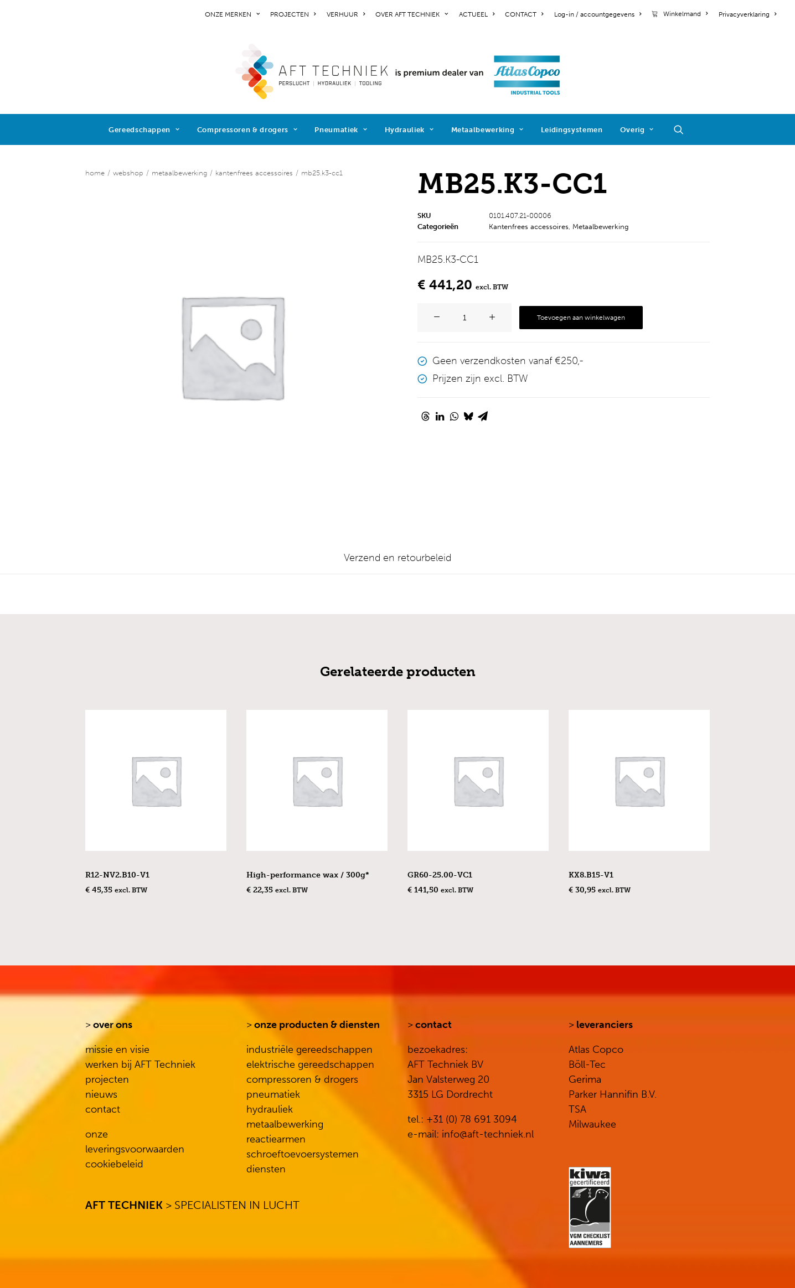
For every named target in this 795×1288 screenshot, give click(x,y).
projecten (107, 1079)
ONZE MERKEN (232, 14)
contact (102, 1109)
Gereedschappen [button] (144, 130)
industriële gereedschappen (309, 1049)
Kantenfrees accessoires (254, 173)
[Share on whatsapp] (454, 416)
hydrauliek (269, 1109)
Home (95, 173)
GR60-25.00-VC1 (439, 875)
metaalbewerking (284, 1124)
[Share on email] (482, 416)
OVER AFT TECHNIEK (411, 14)
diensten (266, 1169)
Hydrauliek (409, 130)
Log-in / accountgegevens (597, 14)
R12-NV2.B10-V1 (117, 875)
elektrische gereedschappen (310, 1064)
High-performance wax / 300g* (307, 875)
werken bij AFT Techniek (140, 1064)
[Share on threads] (425, 416)
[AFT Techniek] (397, 71)
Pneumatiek (340, 130)
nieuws (101, 1094)
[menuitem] (234, 14)
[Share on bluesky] (468, 416)
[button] (684, 129)
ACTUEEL (476, 14)
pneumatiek (273, 1094)
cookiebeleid (114, 1164)
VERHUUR (346, 14)
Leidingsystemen (572, 130)
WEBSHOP (128, 173)
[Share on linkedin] (439, 416)
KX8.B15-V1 (591, 875)
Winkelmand (685, 14)
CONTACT (524, 14)
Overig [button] (637, 130)
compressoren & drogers (302, 1079)
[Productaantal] (464, 317)
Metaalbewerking (487, 130)
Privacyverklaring (747, 14)
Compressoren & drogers (247, 130)
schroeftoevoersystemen (302, 1154)
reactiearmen (276, 1139)
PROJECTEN (293, 14)
